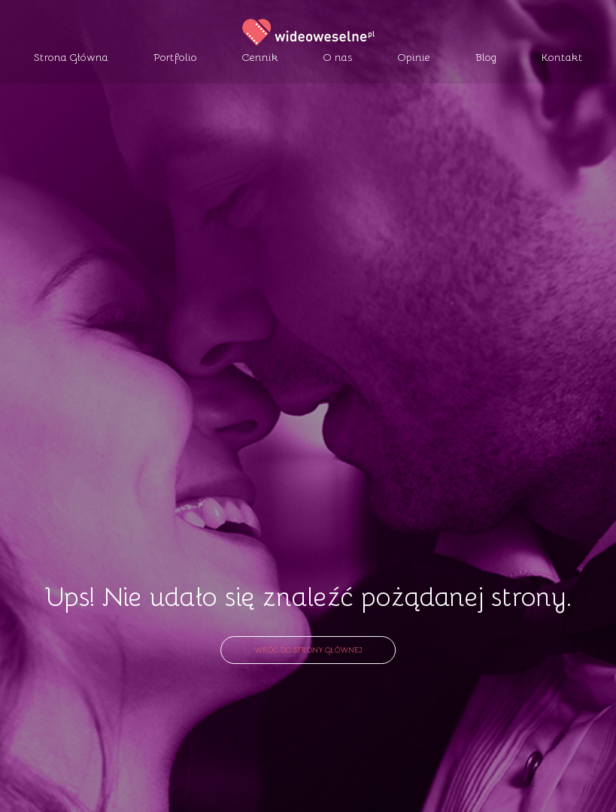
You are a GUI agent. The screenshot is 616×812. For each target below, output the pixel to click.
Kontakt (562, 57)
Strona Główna (71, 57)
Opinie (414, 57)
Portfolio (175, 57)
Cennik (260, 57)
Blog (485, 57)
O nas (338, 57)
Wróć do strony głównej (308, 649)
